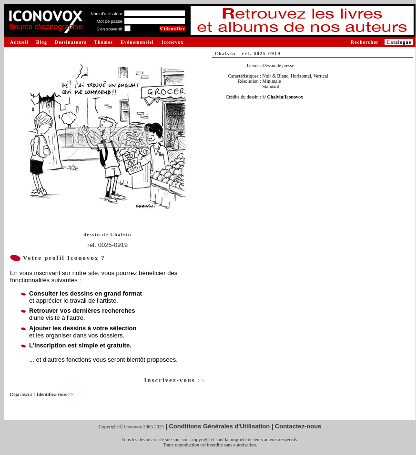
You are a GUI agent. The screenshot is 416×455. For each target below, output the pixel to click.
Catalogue (398, 42)
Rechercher (365, 42)
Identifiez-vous (55, 394)
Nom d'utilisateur (106, 13)
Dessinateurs (70, 42)
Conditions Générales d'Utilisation (219, 426)
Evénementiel (137, 42)
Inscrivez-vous (174, 380)
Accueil (19, 42)
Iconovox (173, 42)
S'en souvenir (109, 29)
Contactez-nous (298, 426)
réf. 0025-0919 (107, 244)
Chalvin (120, 234)
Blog (41, 42)
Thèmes (103, 42)
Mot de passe (109, 21)
